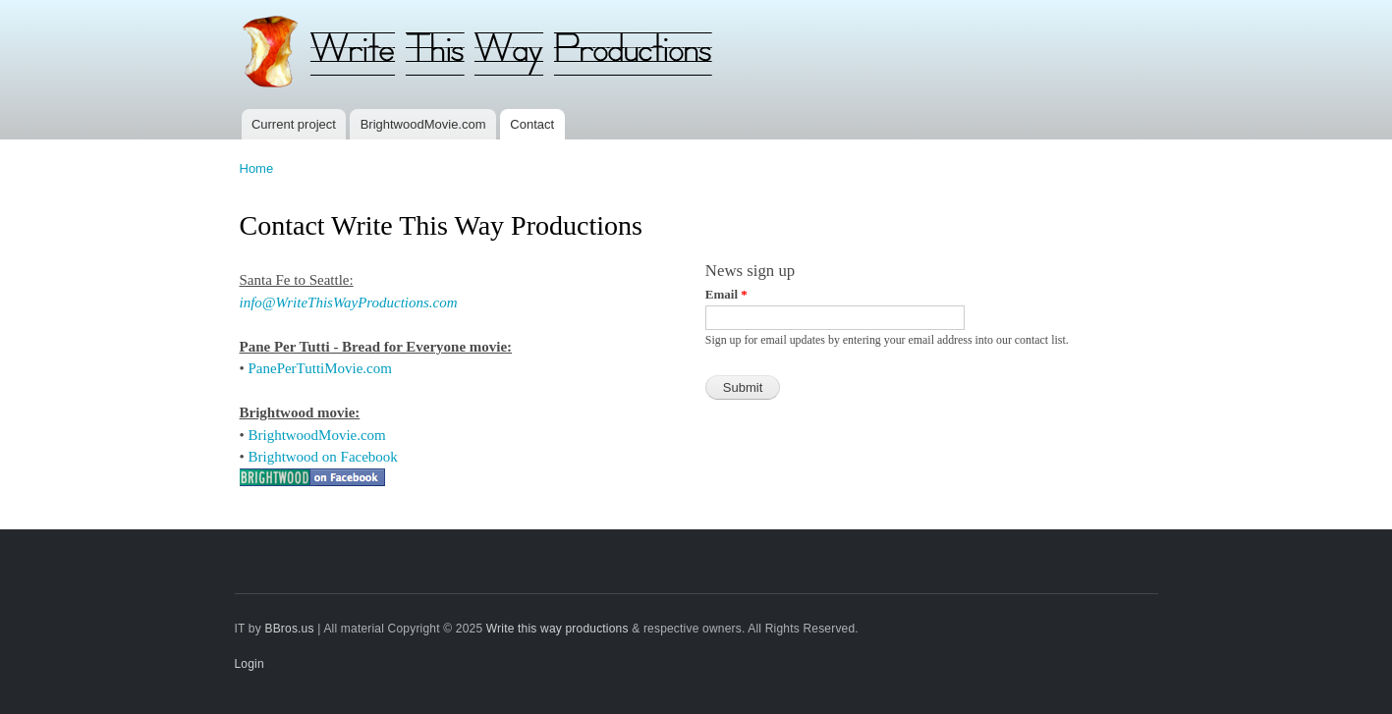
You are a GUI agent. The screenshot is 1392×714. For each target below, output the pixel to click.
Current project (293, 124)
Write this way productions (557, 628)
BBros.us (288, 628)
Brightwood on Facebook (323, 457)
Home (257, 168)
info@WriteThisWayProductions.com (349, 302)
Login (249, 664)
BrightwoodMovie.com (423, 124)
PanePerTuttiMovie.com (320, 368)
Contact (532, 124)
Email (726, 294)
